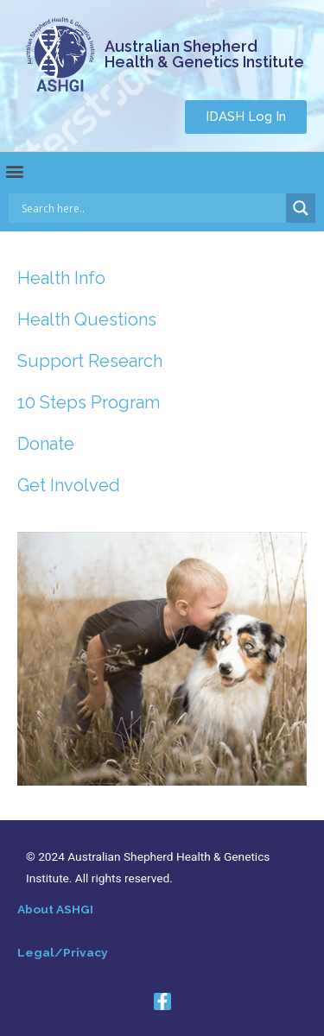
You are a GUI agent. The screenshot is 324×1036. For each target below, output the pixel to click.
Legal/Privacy (62, 952)
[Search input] (152, 208)
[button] (246, 117)
